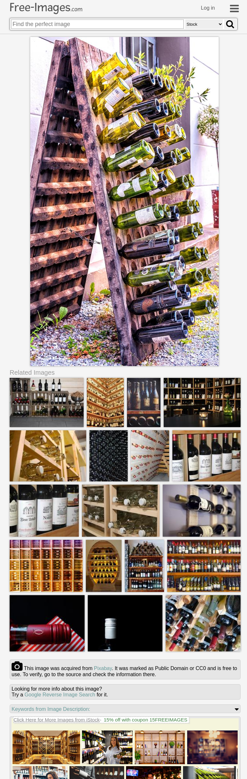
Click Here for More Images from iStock (57, 719)
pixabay (103, 668)
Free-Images (46, 7)
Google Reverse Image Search (59, 694)
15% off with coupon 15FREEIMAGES (145, 719)
